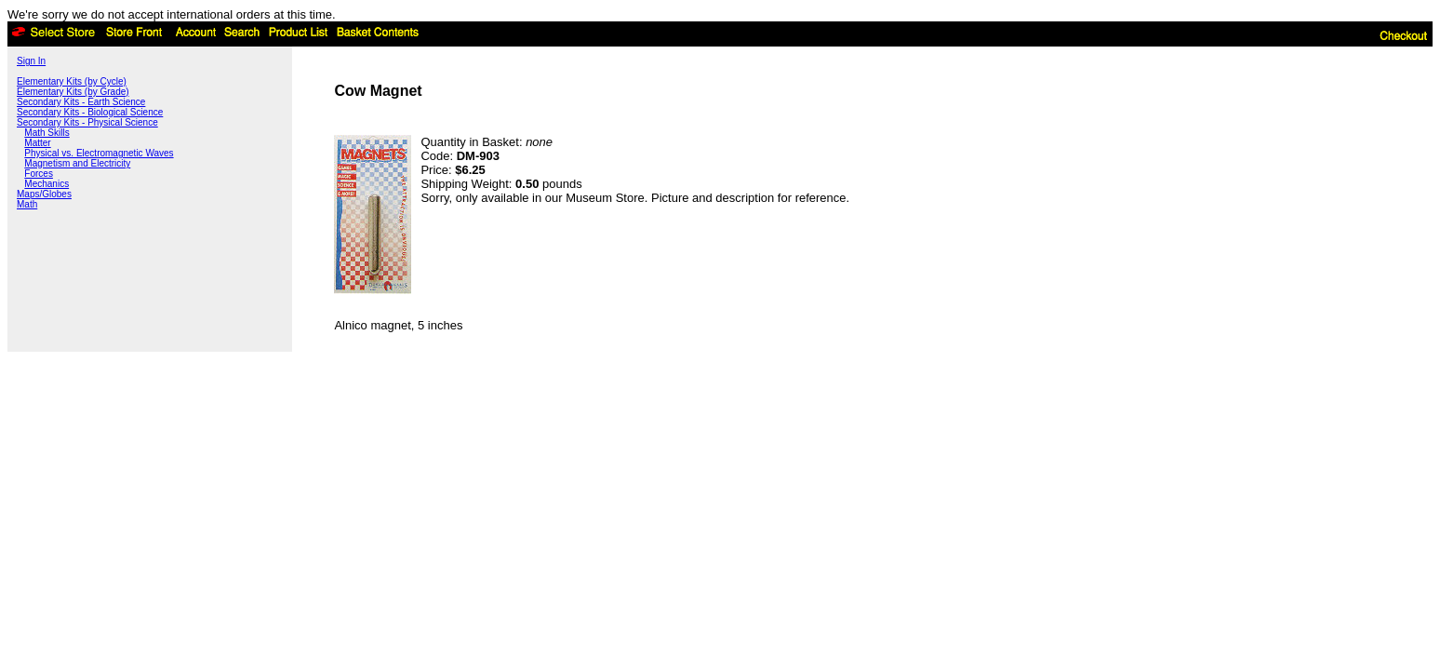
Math (27, 204)
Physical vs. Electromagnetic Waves (98, 153)
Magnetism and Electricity (77, 163)
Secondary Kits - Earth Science (81, 102)
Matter (37, 143)
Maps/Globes (44, 194)
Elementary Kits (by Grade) (73, 92)
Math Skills (46, 132)
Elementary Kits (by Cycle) (72, 81)
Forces (38, 173)
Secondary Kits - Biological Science (90, 112)
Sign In (31, 61)
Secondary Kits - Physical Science (87, 122)
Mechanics (46, 184)
